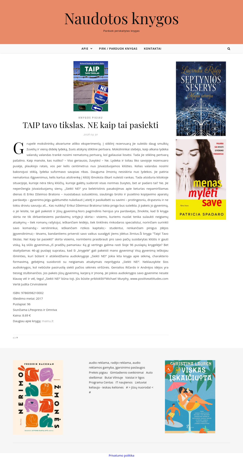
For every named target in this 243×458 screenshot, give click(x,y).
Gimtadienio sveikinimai (127, 372)
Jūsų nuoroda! (141, 387)
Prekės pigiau (98, 372)
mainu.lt (47, 321)
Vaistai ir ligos (134, 377)
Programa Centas (101, 382)
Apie (84, 48)
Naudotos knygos (121, 18)
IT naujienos (124, 382)
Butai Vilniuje (114, 377)
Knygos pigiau (90, 117)
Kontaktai (152, 48)
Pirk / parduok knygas (118, 48)
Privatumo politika (121, 455)
